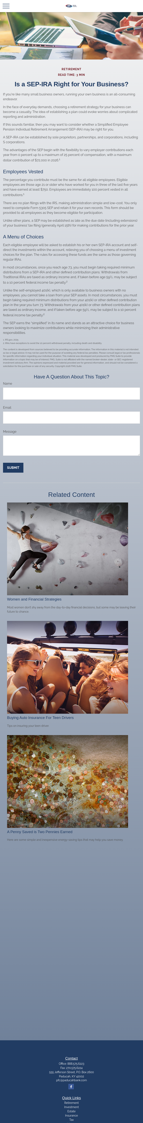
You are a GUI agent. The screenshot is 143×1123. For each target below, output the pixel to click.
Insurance (71, 1115)
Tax (71, 1119)
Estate (71, 1111)
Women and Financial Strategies (34, 599)
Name (7, 383)
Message (10, 432)
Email (7, 408)
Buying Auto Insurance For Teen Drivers (40, 718)
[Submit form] (13, 468)
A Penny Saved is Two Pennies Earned (39, 832)
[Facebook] (71, 1086)
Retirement (71, 1102)
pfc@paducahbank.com (71, 1080)
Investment (71, 1107)
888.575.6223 (75, 1063)
